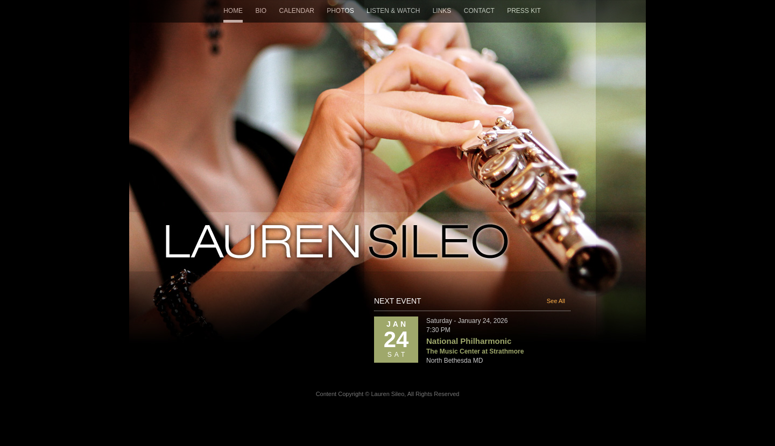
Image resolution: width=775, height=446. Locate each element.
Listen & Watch (393, 11)
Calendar (296, 11)
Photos (340, 11)
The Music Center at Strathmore (475, 351)
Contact (479, 11)
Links (442, 11)
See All (556, 301)
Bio (260, 11)
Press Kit (524, 11)
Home (233, 11)
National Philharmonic (468, 341)
